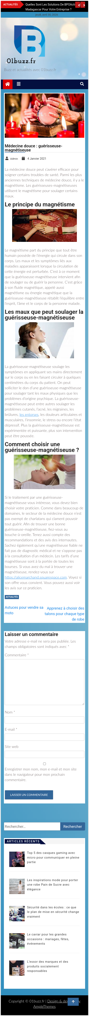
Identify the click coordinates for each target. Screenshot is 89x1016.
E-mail (11, 729)
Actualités (12, 597)
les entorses (29, 414)
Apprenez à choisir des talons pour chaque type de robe (64, 613)
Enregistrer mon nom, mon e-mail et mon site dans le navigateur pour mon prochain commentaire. (40, 774)
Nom (10, 712)
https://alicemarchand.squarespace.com (36, 577)
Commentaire (17, 655)
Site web (11, 746)
